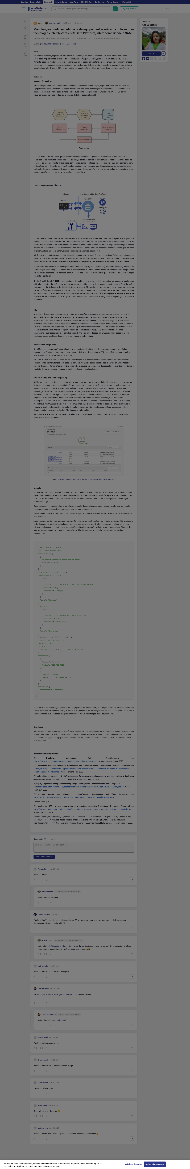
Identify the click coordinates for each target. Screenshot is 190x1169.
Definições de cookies (133, 1165)
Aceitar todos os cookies (155, 1165)
